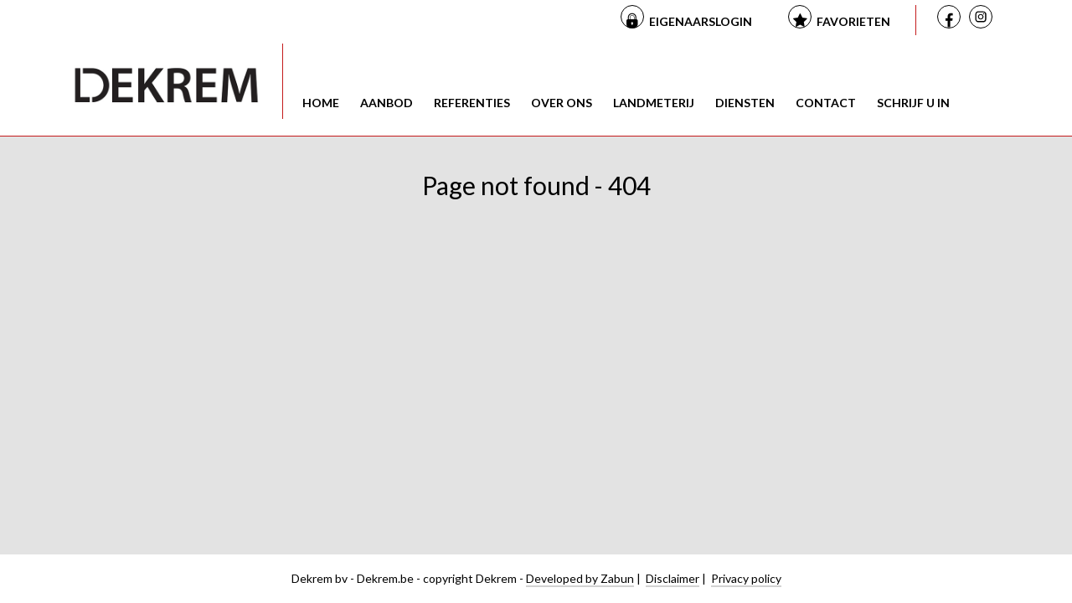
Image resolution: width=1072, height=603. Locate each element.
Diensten (745, 102)
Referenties (472, 102)
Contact (826, 102)
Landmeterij (653, 102)
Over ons (561, 102)
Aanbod (386, 102)
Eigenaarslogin (700, 21)
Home (320, 102)
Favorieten (853, 21)
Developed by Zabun (580, 578)
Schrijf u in (913, 102)
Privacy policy (746, 578)
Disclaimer (672, 578)
